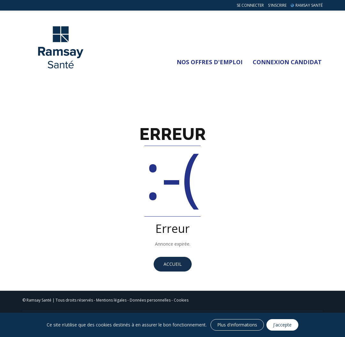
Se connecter (250, 5)
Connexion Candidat (287, 62)
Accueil (173, 264)
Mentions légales (111, 300)
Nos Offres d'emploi (209, 62)
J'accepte (282, 325)
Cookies (181, 300)
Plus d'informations (237, 325)
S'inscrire (277, 5)
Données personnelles (150, 300)
